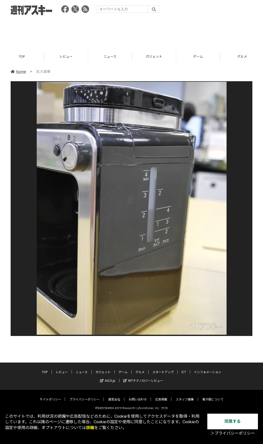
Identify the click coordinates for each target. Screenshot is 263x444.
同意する (233, 421)
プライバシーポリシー (84, 395)
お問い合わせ (138, 395)
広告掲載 (161, 395)
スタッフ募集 (185, 395)
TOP (22, 56)
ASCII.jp (107, 376)
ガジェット (154, 56)
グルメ (140, 368)
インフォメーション (207, 368)
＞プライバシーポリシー (232, 433)
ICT (183, 368)
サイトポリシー (50, 395)
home (18, 71)
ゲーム (198, 56)
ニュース (110, 56)
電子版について (213, 395)
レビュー (66, 56)
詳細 (90, 427)
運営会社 (114, 395)
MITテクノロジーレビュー (143, 376)
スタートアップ (163, 368)
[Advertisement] (131, 31)
